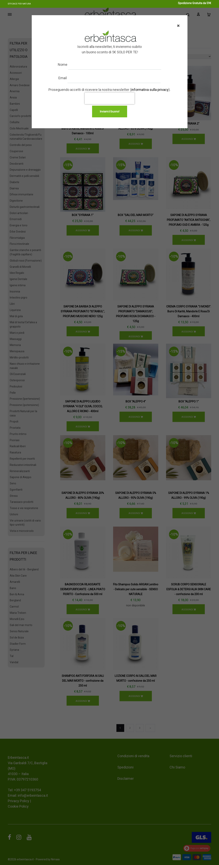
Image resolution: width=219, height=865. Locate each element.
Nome (66, 64)
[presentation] (110, 98)
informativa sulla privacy (150, 90)
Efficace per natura (19, 4)
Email (66, 78)
